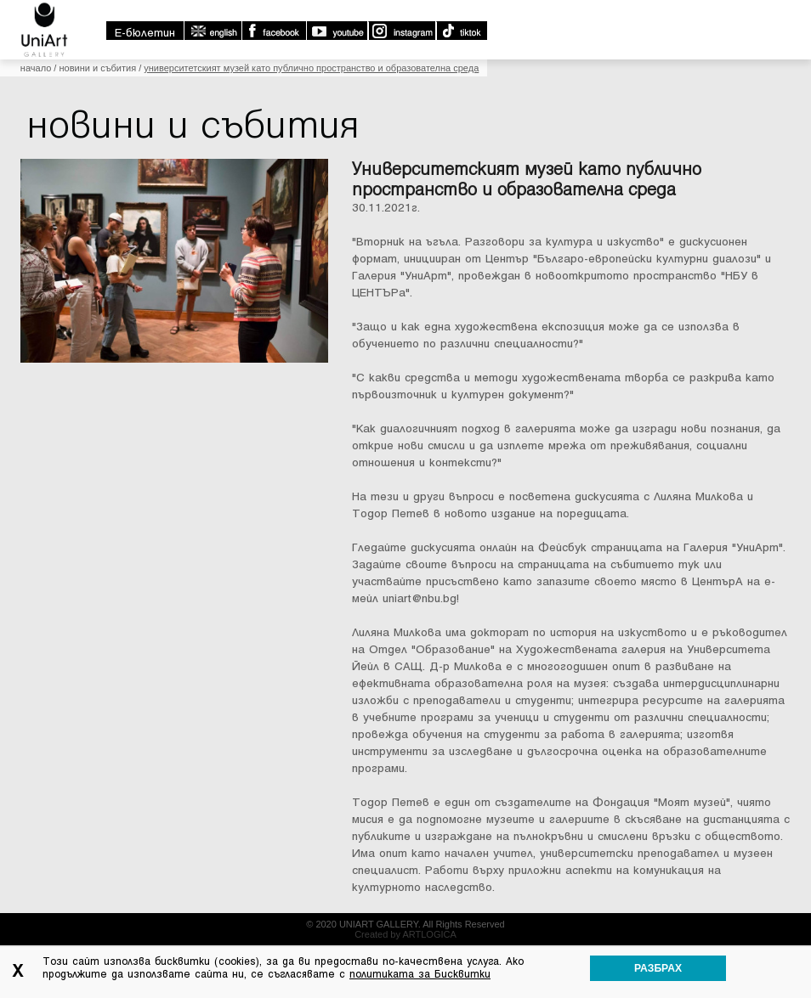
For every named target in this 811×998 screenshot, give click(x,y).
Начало (35, 68)
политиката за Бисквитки (420, 974)
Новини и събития (97, 68)
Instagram (401, 30)
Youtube (336, 30)
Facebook (273, 30)
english (212, 30)
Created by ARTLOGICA (405, 934)
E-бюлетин (145, 32)
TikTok (461, 30)
